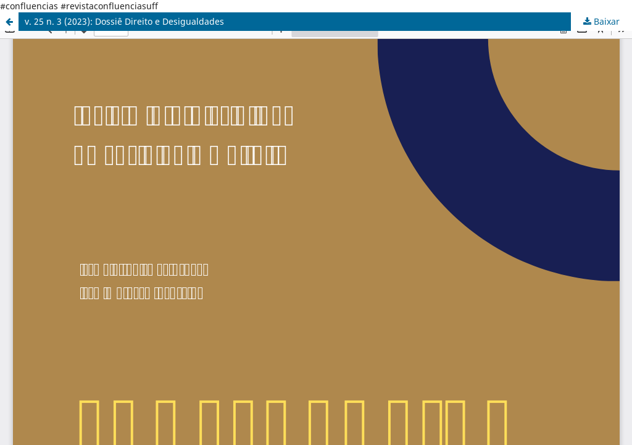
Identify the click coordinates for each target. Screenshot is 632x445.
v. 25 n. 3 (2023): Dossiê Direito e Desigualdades (124, 21)
